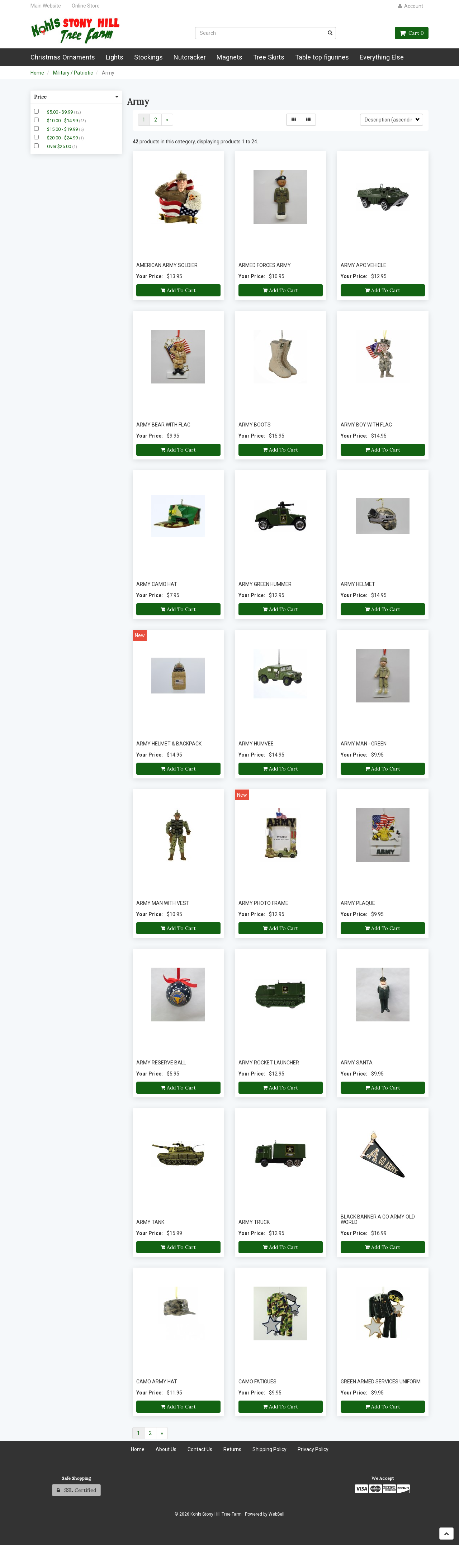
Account (410, 6)
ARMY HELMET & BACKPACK (169, 744)
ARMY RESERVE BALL (161, 1062)
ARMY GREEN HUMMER (265, 584)
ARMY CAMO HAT (156, 584)
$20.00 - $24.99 (63, 137)
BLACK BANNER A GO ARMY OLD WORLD (378, 1219)
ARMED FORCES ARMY (264, 265)
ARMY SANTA (357, 1062)
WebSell (276, 1514)
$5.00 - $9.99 (60, 112)
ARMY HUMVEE (256, 744)
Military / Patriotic (73, 73)
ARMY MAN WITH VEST (162, 903)
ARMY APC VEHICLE (363, 265)
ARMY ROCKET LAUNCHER (268, 1062)
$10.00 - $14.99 (63, 120)
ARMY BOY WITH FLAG (366, 425)
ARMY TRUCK (254, 1222)
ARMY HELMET (358, 584)
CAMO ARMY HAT (156, 1381)
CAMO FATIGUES (257, 1381)
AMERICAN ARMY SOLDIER (167, 265)
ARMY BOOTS (254, 425)
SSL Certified (76, 1490)
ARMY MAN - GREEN (364, 744)
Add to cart (178, 290)
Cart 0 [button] (411, 33)
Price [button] (76, 97)
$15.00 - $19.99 (63, 129)
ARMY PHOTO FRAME (263, 903)
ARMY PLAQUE (358, 903)
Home (37, 73)
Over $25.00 (59, 146)
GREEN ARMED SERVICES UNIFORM (381, 1381)
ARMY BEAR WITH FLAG (163, 425)
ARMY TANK (150, 1222)
